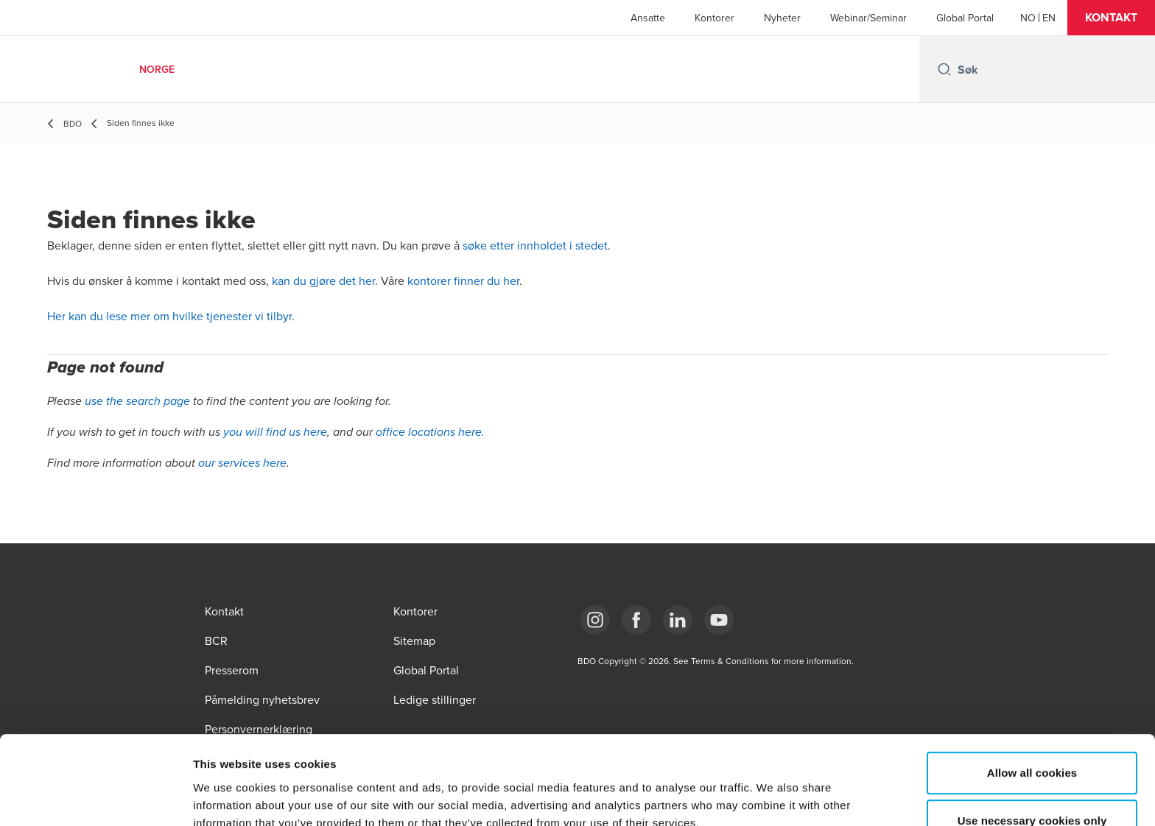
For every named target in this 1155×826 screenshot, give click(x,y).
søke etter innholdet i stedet (535, 245)
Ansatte (648, 17)
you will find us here (275, 433)
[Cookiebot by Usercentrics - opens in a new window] (95, 797)
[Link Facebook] (636, 620)
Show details (773, 797)
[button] (1111, 17)
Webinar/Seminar (868, 17)
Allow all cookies (1032, 692)
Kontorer (714, 17)
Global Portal (965, 17)
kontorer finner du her (463, 280)
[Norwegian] (1028, 17)
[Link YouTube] (719, 620)
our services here (242, 463)
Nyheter (782, 17)
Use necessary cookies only (1032, 741)
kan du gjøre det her (323, 280)
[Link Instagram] (595, 620)
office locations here (429, 433)
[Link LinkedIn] (677, 620)
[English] (1049, 17)
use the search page (137, 402)
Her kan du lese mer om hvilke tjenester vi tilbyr (169, 316)
